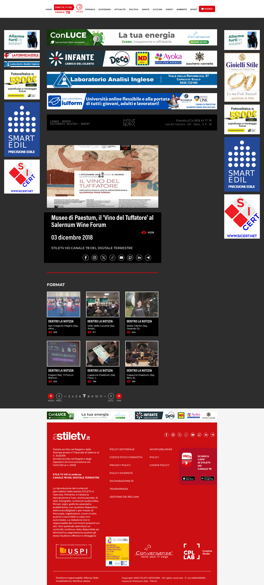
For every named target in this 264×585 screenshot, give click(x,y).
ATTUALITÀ (119, 9)
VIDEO (207, 8)
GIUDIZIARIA (105, 9)
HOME (49, 9)
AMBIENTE (182, 9)
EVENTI (169, 9)
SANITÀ (145, 9)
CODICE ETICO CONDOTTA (126, 457)
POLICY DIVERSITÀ (121, 473)
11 (101, 396)
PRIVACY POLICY (120, 465)
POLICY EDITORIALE (122, 449)
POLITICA (133, 9)
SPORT (193, 9)
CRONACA (90, 9)
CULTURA (157, 9)
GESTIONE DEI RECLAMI (124, 496)
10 (96, 396)
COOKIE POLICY (159, 465)
